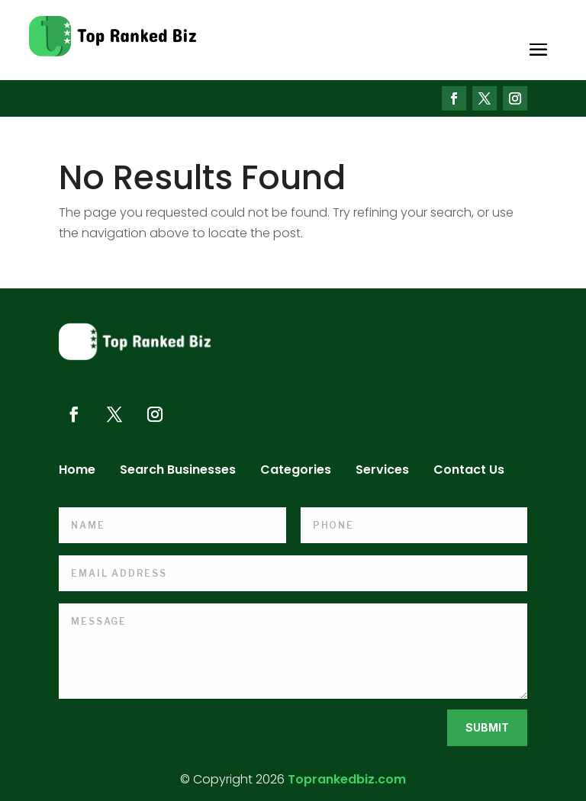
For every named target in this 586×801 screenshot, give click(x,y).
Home (77, 471)
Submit (487, 727)
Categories (295, 471)
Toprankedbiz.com (347, 779)
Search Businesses (178, 471)
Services (382, 471)
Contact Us (468, 471)
